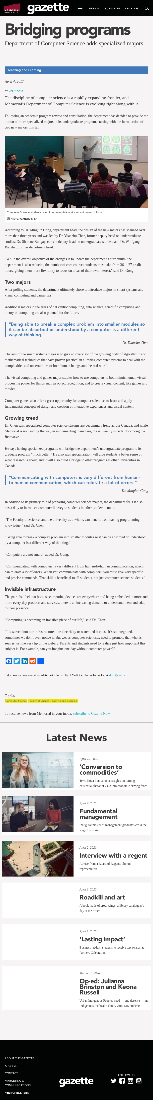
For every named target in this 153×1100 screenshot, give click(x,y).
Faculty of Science (38, 700)
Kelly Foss (16, 91)
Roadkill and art (102, 897)
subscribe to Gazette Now (91, 714)
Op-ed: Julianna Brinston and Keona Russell (107, 986)
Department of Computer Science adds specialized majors (74, 43)
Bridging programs (67, 29)
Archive (11, 1065)
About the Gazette (19, 1058)
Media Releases (17, 1092)
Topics (10, 696)
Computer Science (16, 700)
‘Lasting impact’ (102, 939)
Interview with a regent (113, 855)
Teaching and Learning (64, 700)
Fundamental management (98, 813)
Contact (11, 1073)
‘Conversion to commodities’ (100, 769)
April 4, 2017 (14, 81)
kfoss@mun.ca (117, 675)
